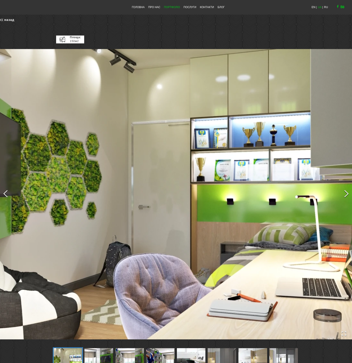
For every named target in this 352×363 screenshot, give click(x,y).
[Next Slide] (346, 194)
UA (320, 7)
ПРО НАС (154, 7)
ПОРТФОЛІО (172, 7)
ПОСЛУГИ (190, 7)
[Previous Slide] (5, 194)
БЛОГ (221, 7)
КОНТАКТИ (207, 7)
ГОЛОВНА (138, 7)
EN (313, 7)
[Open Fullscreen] (344, 333)
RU (326, 7)
